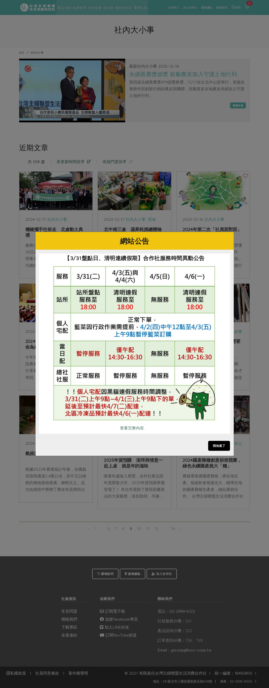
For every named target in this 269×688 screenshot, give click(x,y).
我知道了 (219, 446)
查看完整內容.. (132, 428)
